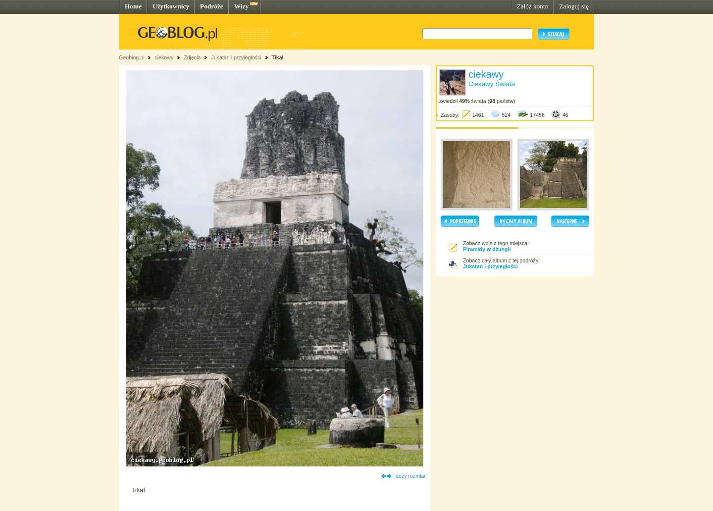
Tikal (277, 57)
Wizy (241, 6)
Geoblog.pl (132, 57)
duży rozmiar (411, 476)
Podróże (211, 6)
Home (133, 6)
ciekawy (163, 57)
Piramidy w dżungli (487, 249)
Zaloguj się (574, 6)
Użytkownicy (171, 6)
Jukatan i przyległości (236, 57)
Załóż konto (532, 6)
